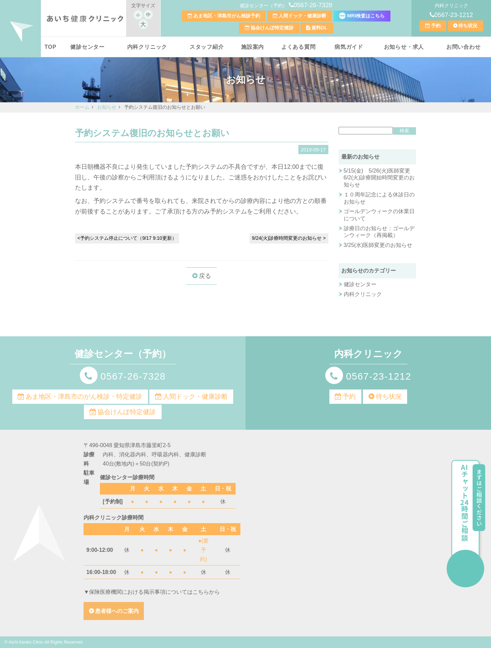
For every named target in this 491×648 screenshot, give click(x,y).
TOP (50, 47)
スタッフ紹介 (207, 47)
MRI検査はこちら (362, 15)
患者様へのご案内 (117, 611)
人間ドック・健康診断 (302, 15)
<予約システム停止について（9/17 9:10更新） (127, 238)
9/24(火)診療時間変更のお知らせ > (289, 238)
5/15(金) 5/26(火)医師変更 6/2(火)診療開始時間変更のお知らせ (380, 178)
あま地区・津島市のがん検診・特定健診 (84, 396)
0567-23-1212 (453, 15)
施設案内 (252, 47)
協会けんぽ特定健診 (272, 27)
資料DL (319, 27)
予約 (436, 25)
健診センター (87, 47)
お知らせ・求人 (404, 47)
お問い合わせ (463, 47)
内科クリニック (147, 47)
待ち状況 (467, 25)
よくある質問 (298, 47)
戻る (205, 276)
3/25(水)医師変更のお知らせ (378, 245)
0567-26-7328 (313, 5)
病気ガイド (348, 47)
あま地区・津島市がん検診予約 (226, 15)
